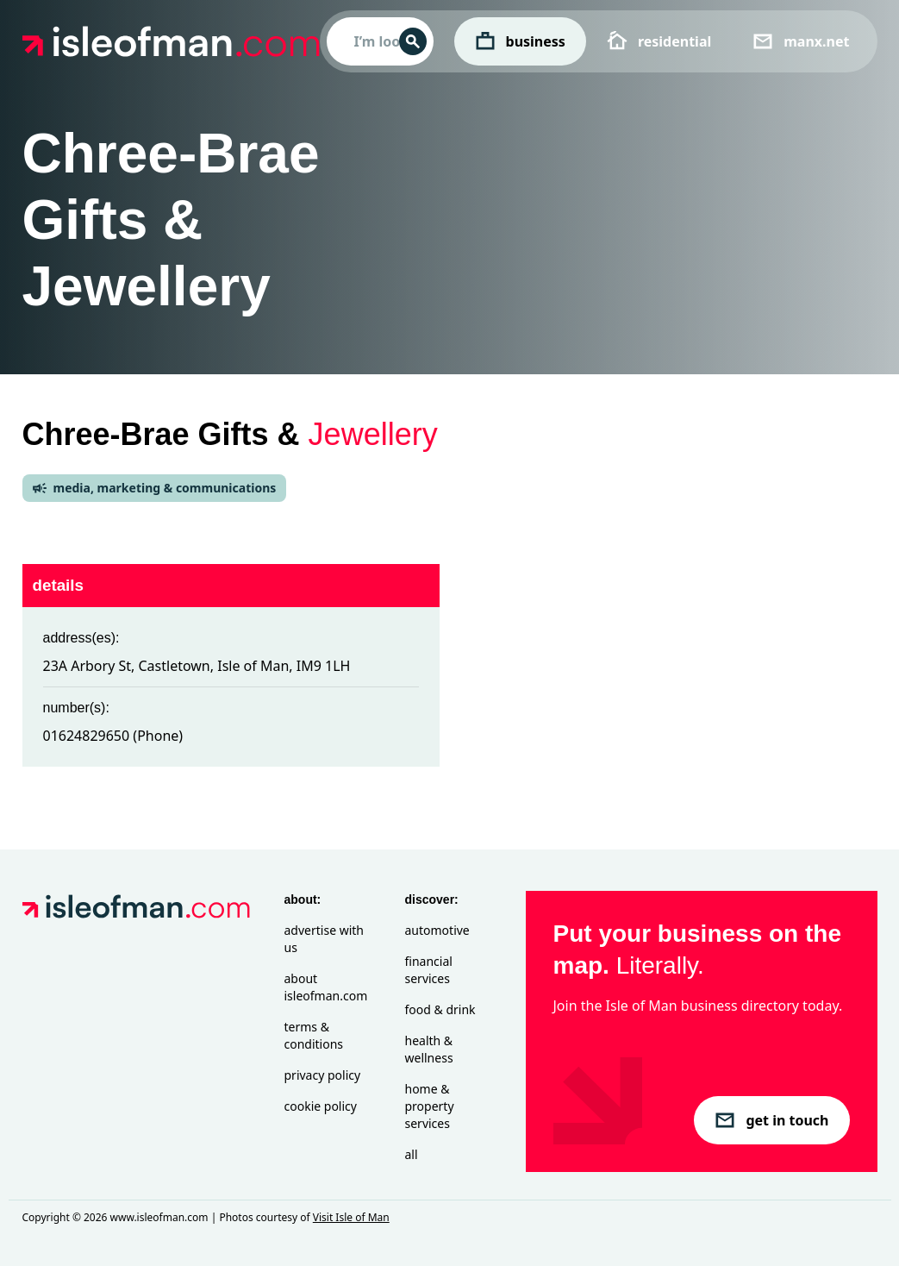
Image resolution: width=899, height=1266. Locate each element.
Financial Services (429, 970)
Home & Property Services (429, 1106)
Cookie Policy (320, 1106)
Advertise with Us (324, 939)
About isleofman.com (326, 987)
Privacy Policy (322, 1075)
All (411, 1154)
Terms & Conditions (314, 1035)
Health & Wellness (429, 1049)
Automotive (437, 930)
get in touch (771, 1120)
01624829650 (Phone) (113, 735)
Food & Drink (440, 1009)
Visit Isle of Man (351, 1217)
